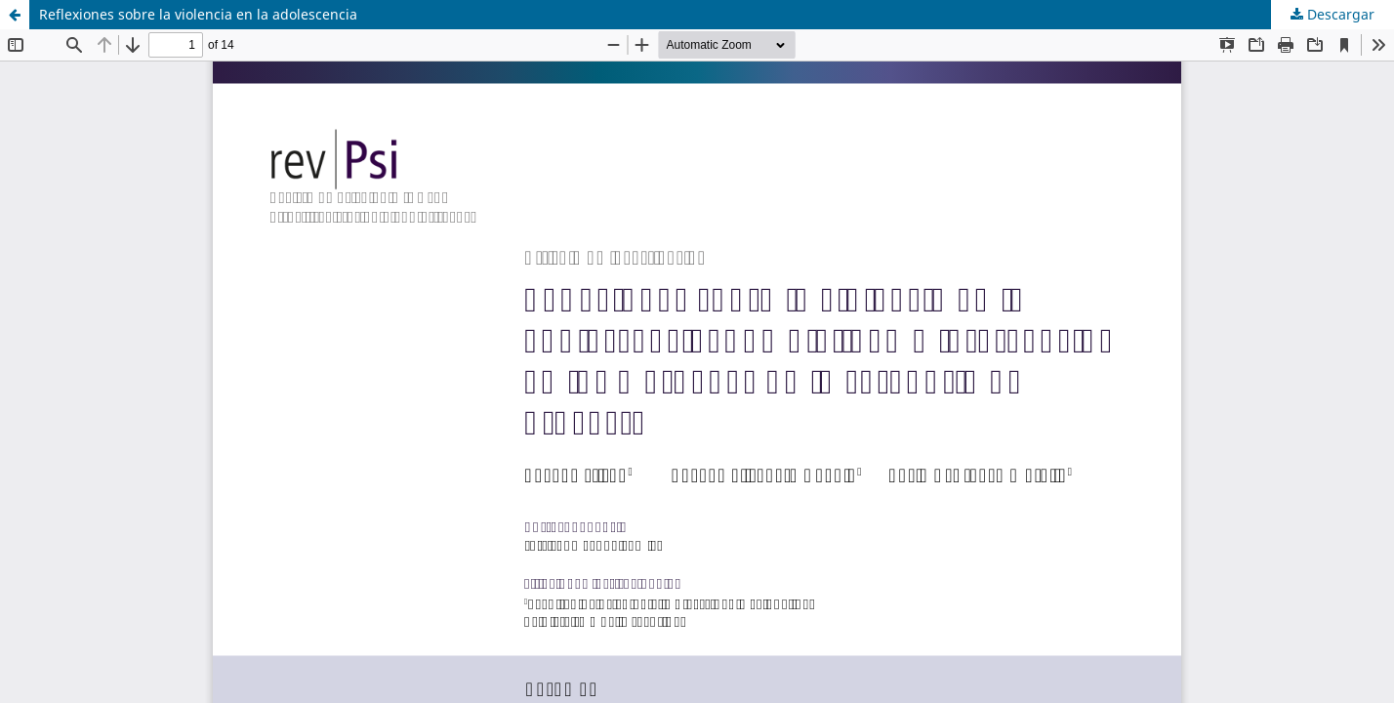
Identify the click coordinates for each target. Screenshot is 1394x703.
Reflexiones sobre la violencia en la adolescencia (198, 14)
